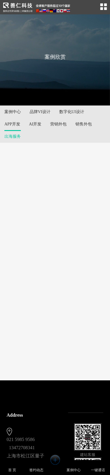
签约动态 (36, 467)
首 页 (12, 467)
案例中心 (12, 112)
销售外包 (83, 124)
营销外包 (58, 124)
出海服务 (12, 136)
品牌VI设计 (40, 112)
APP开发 (12, 124)
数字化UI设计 (71, 112)
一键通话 (98, 467)
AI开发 (35, 124)
